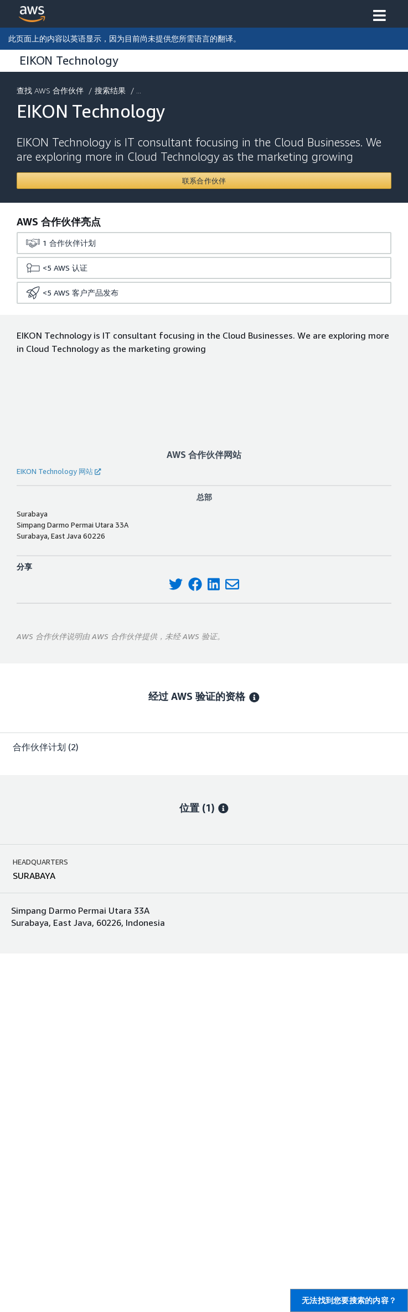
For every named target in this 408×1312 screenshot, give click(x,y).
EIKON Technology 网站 (59, 471)
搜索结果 (111, 90)
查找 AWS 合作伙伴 (51, 90)
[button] (379, 16)
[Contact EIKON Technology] (204, 180)
